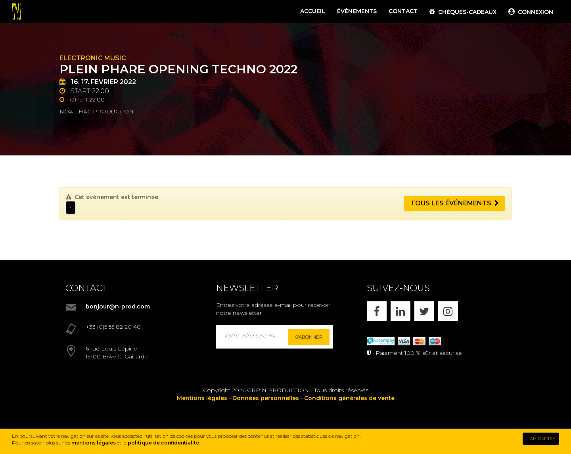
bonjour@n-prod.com (118, 306)
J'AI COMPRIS (541, 438)
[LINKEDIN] (400, 311)
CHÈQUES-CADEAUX (462, 11)
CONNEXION (530, 11)
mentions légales (93, 443)
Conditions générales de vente (349, 398)
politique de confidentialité (163, 443)
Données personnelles (265, 398)
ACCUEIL (312, 11)
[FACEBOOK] (377, 311)
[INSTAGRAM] (448, 311)
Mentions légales (202, 398)
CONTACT (403, 11)
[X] (424, 311)
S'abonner (309, 337)
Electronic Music (92, 58)
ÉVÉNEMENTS (357, 11)
